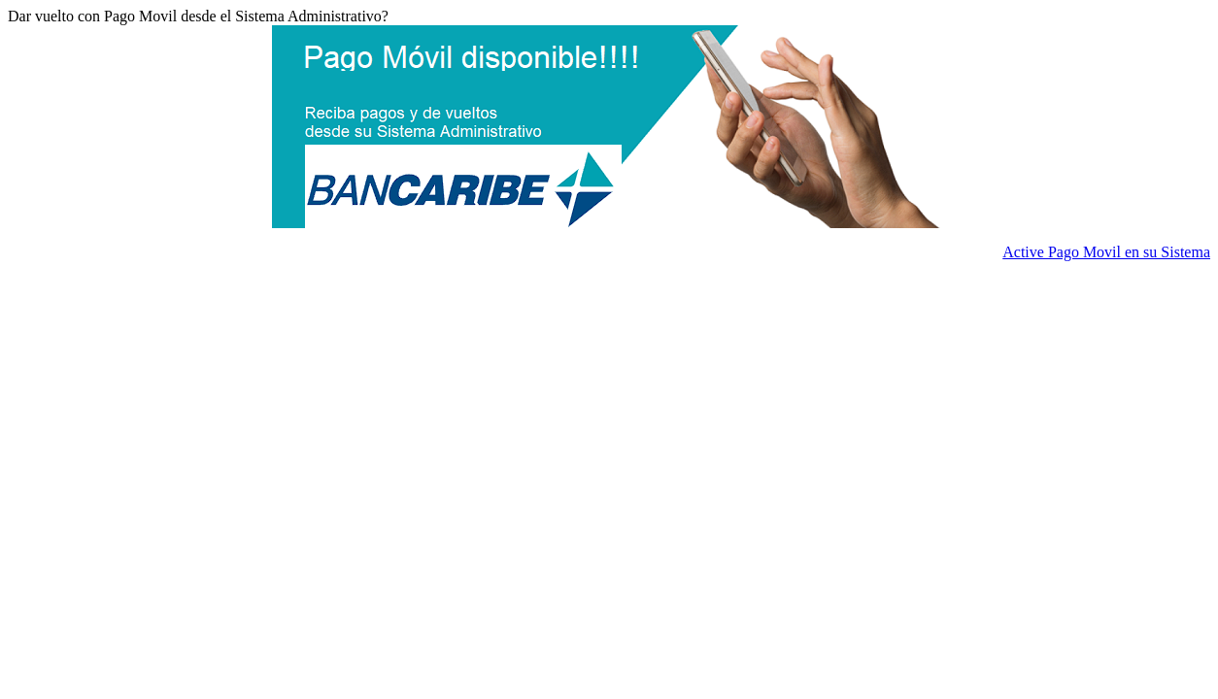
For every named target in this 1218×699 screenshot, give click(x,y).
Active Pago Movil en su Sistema (1106, 252)
